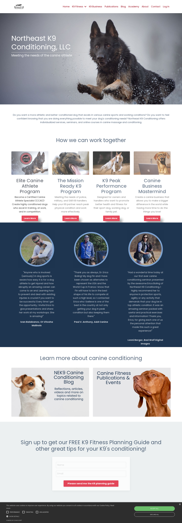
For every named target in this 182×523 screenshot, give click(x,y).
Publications (111, 6)
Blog (123, 6)
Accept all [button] (154, 508)
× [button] (180, 504)
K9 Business (95, 6)
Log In (166, 6)
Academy (133, 6)
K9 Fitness (79, 6)
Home (66, 6)
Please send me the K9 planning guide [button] (91, 493)
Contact (155, 6)
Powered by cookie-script (14, 520)
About (145, 6)
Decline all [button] (154, 514)
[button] (61, 516)
